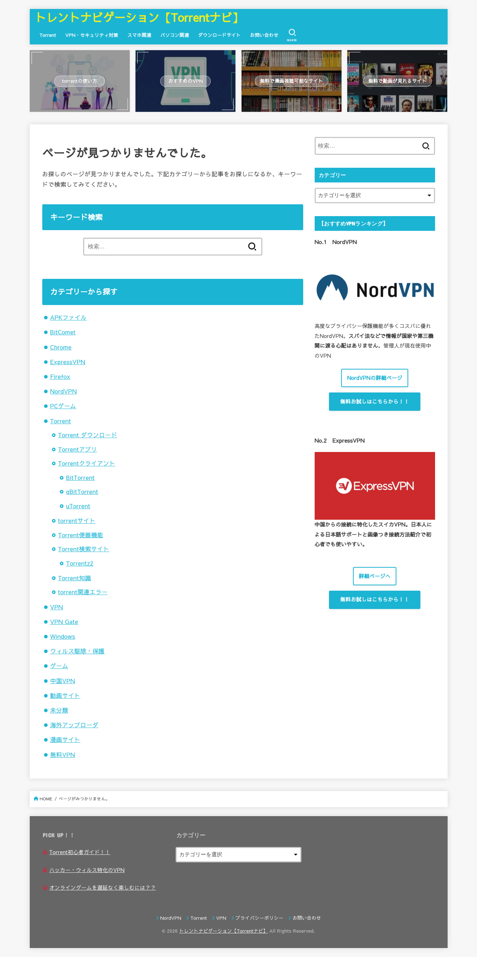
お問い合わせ (264, 35)
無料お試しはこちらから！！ (374, 401)
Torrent (47, 35)
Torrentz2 (80, 563)
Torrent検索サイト (83, 549)
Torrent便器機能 (80, 535)
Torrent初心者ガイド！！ (79, 852)
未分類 (59, 710)
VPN (56, 607)
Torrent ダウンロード (87, 435)
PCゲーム (63, 406)
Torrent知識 (74, 578)
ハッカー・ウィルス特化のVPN (87, 869)
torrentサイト (77, 520)
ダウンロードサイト (219, 35)
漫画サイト (65, 739)
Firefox (60, 376)
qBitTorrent (82, 491)
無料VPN (62, 754)
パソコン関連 (175, 35)
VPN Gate (64, 621)
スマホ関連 (139, 35)
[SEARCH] (292, 35)
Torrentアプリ (77, 449)
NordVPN (63, 391)
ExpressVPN (67, 362)
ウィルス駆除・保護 (77, 651)
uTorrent (78, 506)
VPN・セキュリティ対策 (91, 35)
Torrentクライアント (86, 463)
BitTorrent (80, 477)
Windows (62, 636)
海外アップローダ (74, 725)
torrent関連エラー (83, 592)
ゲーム (59, 666)
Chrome (61, 347)
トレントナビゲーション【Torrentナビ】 (139, 17)
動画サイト (65, 695)
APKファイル (68, 317)
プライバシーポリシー (259, 918)
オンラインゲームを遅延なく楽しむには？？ (102, 887)
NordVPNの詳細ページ (374, 377)
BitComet (63, 332)
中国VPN (62, 681)
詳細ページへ (375, 576)
